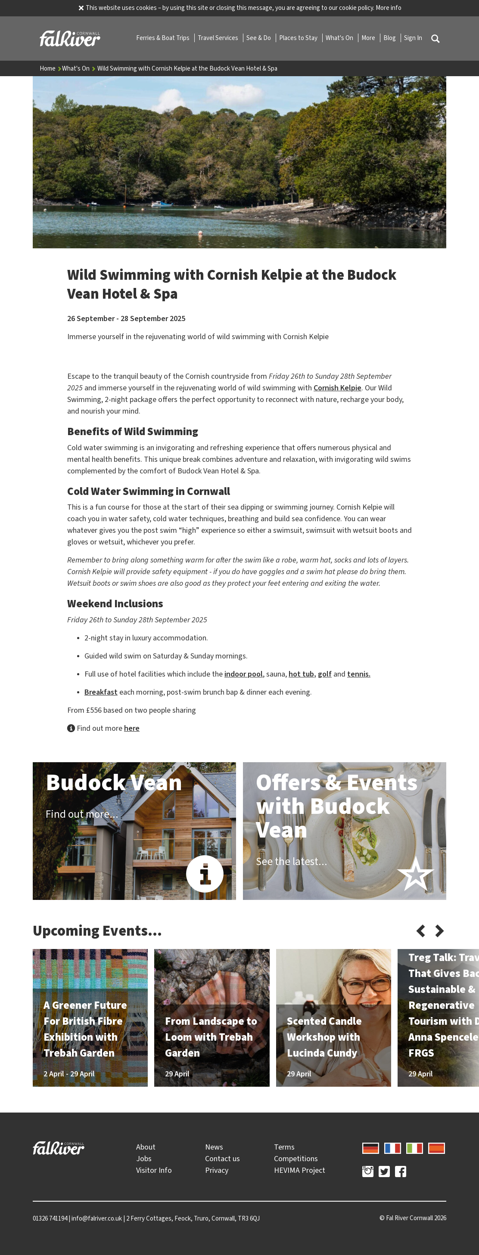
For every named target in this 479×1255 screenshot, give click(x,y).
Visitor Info (154, 1170)
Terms (284, 1147)
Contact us (222, 1158)
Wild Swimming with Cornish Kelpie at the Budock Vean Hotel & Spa (187, 68)
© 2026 (412, 1218)
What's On (340, 38)
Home (51, 68)
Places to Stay (299, 38)
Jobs (144, 1158)
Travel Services (219, 38)
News (214, 1147)
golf (325, 674)
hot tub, (302, 674)
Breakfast (101, 692)
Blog (390, 38)
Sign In (413, 38)
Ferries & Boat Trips (163, 38)
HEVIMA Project (299, 1170)
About (146, 1147)
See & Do (259, 38)
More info (388, 7)
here (132, 728)
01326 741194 (50, 1218)
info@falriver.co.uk (97, 1218)
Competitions (296, 1158)
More (368, 38)
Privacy (216, 1170)
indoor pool (243, 674)
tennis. (358, 674)
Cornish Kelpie (337, 388)
